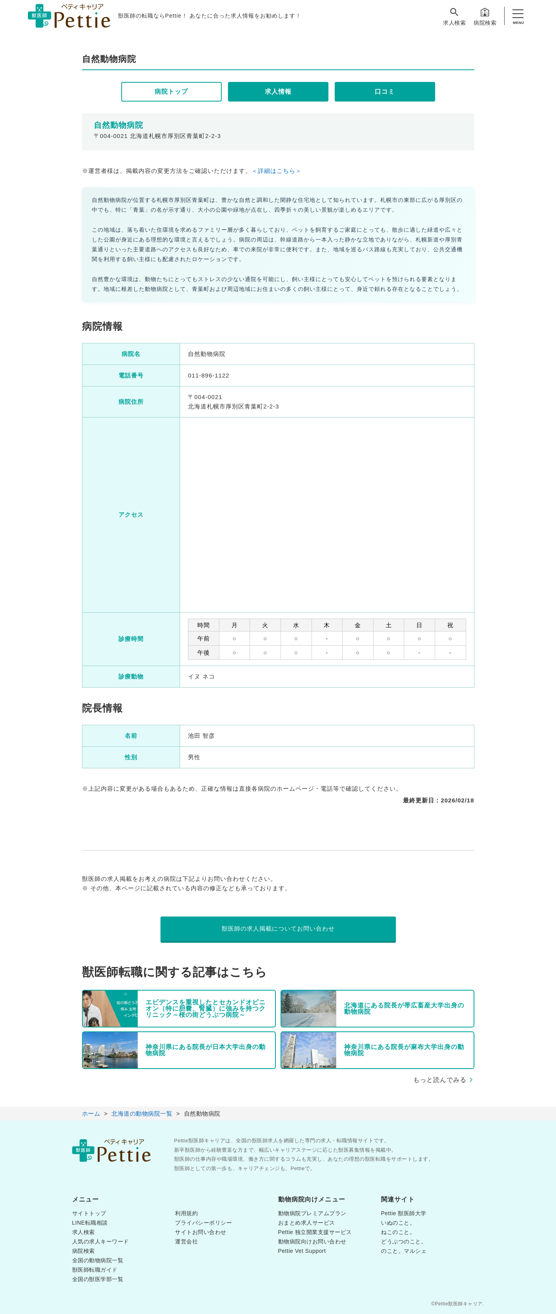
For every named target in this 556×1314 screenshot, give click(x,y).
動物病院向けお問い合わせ (312, 1241)
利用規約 (186, 1213)
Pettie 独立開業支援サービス (315, 1232)
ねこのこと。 (398, 1232)
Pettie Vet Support (302, 1251)
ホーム (91, 1113)
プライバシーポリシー (203, 1223)
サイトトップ (89, 1213)
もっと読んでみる (440, 1079)
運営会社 (186, 1241)
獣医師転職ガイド (95, 1270)
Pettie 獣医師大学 (404, 1213)
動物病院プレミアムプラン (312, 1213)
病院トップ (171, 91)
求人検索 (454, 16)
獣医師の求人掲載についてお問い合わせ (278, 928)
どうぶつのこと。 (404, 1241)
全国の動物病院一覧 (98, 1260)
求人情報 (278, 91)
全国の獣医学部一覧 (98, 1279)
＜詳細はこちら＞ (277, 170)
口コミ (385, 91)
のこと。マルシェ (404, 1251)
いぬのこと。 (398, 1223)
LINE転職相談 (90, 1223)
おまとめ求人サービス (306, 1223)
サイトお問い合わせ (200, 1232)
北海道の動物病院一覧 (141, 1113)
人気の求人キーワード (100, 1241)
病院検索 (485, 16)
